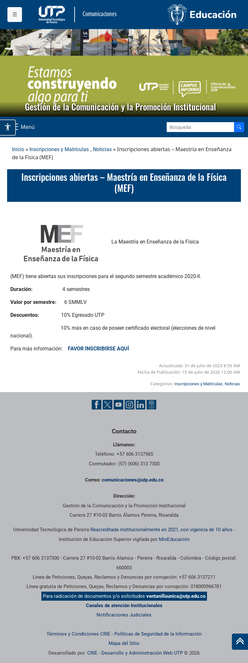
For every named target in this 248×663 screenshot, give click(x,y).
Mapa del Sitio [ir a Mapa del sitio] (124, 643)
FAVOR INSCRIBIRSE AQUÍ (96, 349)
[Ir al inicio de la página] (240, 641)
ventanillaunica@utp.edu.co (175, 596)
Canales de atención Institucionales (124, 605)
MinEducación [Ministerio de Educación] (174, 539)
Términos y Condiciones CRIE (78, 634)
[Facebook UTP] (96, 404)
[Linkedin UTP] (140, 404)
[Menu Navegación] (22, 127)
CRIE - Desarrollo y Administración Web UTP (135, 653)
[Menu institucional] (14, 14)
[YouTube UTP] (118, 404)
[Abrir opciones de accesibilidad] (8, 127)
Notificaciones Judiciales (124, 615)
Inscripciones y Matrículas (59, 149)
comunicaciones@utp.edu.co (132, 480)
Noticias (102, 149)
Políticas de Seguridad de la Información (158, 634)
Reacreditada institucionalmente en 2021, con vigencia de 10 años (161, 530)
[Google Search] (200, 127)
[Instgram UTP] (129, 404)
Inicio (18, 149)
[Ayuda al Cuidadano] (151, 404)
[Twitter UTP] (107, 404)
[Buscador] (239, 127)
